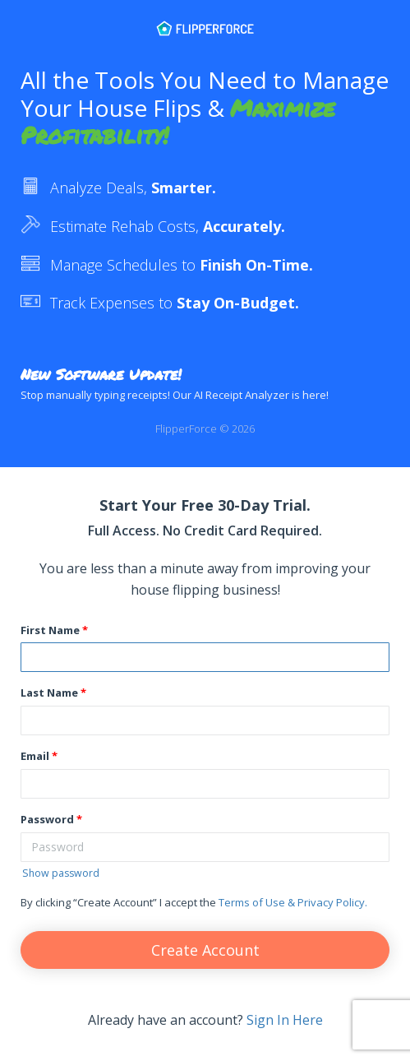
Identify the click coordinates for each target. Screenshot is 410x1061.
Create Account (205, 950)
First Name (50, 630)
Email (35, 755)
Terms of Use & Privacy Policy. (293, 902)
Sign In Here (284, 1020)
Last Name (49, 692)
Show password (60, 873)
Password (47, 819)
